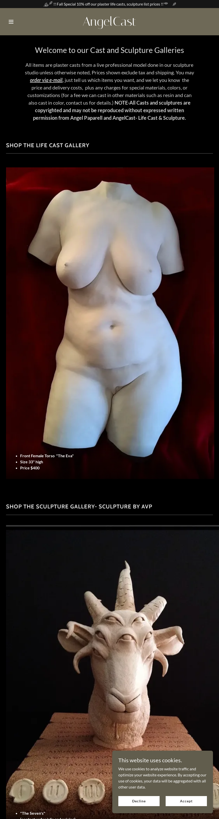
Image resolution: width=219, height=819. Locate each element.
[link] (109, 24)
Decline (138, 801)
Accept (186, 801)
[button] (21, 22)
